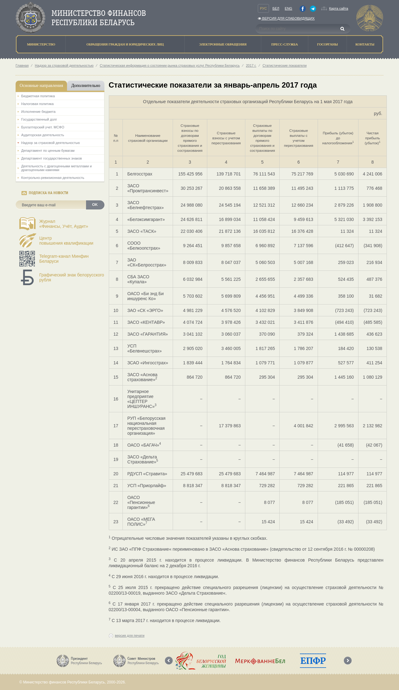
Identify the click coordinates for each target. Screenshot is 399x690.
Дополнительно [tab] (85, 85)
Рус (263, 8)
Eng (288, 8)
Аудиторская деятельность (42, 135)
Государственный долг (39, 119)
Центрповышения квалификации (66, 241)
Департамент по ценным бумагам (48, 150)
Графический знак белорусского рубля (71, 277)
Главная (22, 65)
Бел (275, 8)
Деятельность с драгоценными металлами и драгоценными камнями (56, 168)
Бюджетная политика (38, 96)
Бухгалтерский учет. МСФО (42, 127)
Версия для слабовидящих (286, 18)
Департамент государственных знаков (51, 158)
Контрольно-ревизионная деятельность (52, 178)
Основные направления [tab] (41, 85)
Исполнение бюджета (38, 111)
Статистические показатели (284, 65)
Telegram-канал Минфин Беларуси (64, 259)
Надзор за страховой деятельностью (64, 65)
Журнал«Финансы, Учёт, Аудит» (63, 224)
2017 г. (251, 65)
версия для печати (130, 635)
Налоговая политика (37, 104)
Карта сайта (338, 8)
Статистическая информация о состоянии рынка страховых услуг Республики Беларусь (170, 65)
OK (95, 205)
